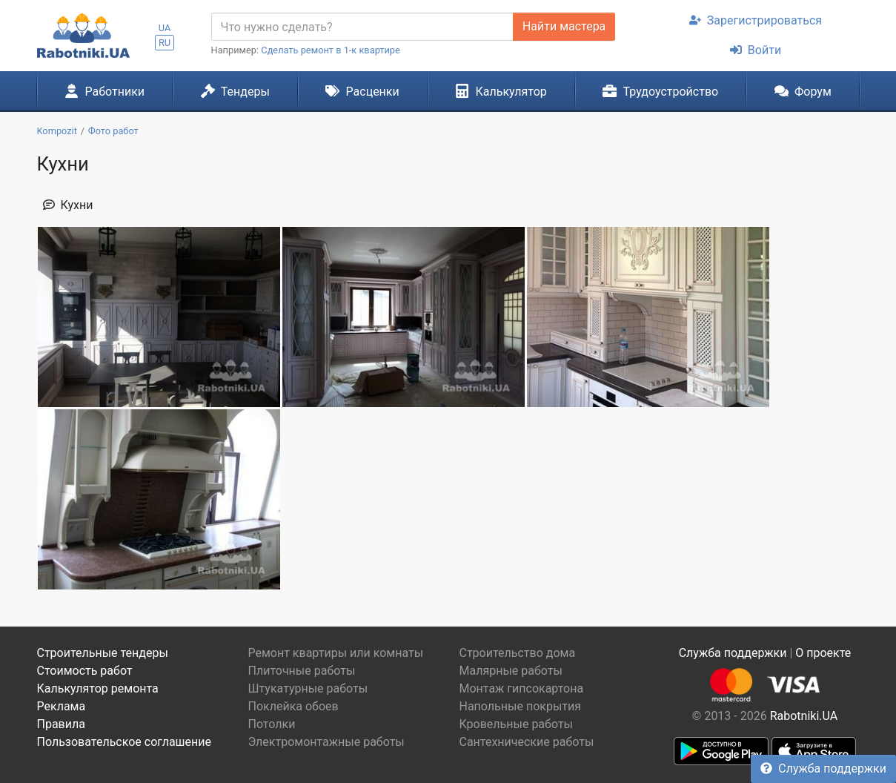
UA (165, 27)
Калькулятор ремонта (98, 688)
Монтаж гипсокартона (521, 688)
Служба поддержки (823, 768)
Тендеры (235, 91)
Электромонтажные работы (326, 742)
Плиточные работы (302, 671)
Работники (104, 91)
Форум (803, 91)
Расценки (362, 91)
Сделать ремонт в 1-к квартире (330, 50)
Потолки (272, 724)
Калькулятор (501, 91)
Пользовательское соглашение (124, 742)
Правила (61, 724)
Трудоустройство (660, 91)
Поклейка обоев (293, 706)
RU (164, 42)
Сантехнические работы (526, 742)
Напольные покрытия (520, 706)
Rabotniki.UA (804, 716)
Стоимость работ (85, 671)
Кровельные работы (516, 724)
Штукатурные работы (308, 688)
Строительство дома (517, 653)
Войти (755, 50)
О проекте (823, 653)
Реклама (61, 706)
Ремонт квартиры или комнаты (336, 653)
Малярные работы (511, 671)
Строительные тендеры (102, 653)
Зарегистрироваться (755, 20)
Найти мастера (563, 26)
